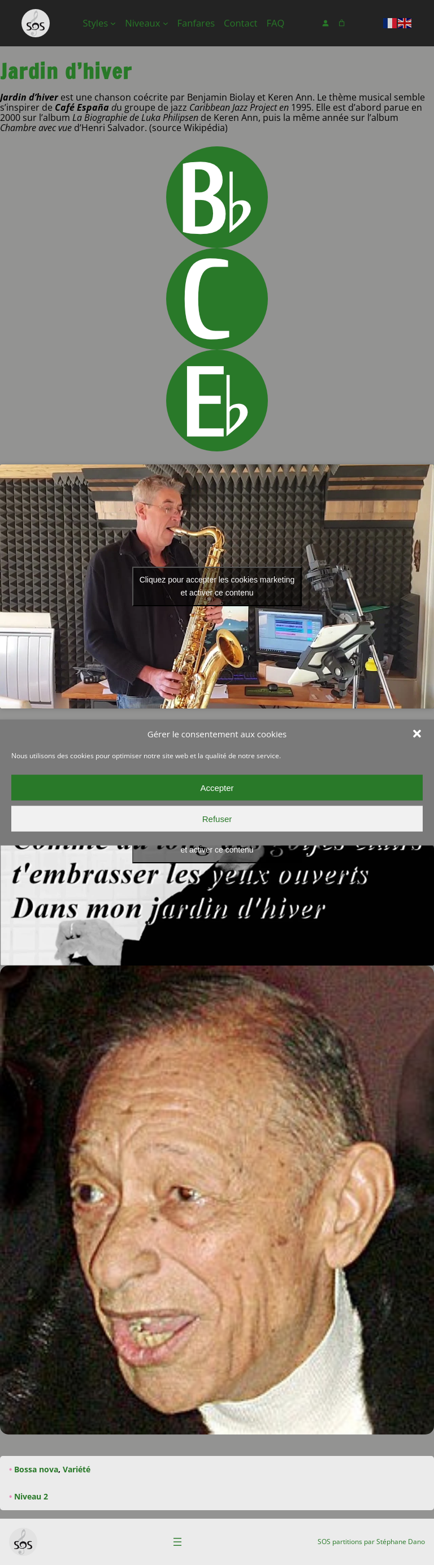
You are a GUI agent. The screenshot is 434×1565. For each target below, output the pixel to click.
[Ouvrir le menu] (177, 1542)
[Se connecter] (326, 23)
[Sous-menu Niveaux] (165, 23)
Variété (76, 1469)
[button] (417, 734)
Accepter (216, 787)
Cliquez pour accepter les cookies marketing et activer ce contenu (217, 586)
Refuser (217, 818)
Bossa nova (36, 1469)
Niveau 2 (31, 1496)
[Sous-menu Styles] (113, 23)
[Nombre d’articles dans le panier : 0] (341, 23)
